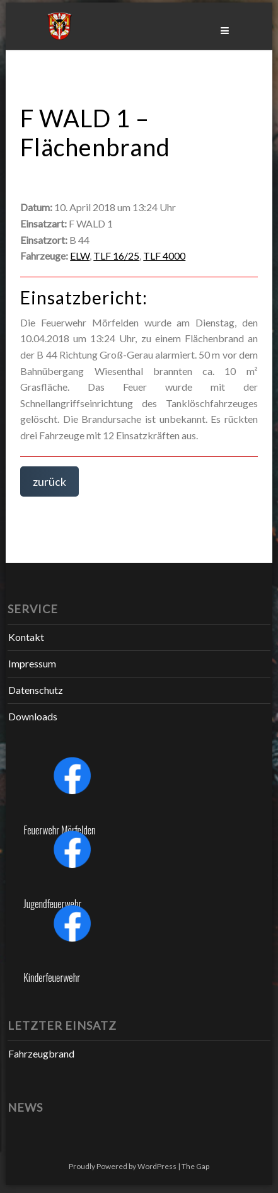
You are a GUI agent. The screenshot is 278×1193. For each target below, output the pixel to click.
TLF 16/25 (116, 256)
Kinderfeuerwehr (51, 977)
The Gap (195, 1166)
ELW (80, 256)
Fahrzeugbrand (41, 1053)
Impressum (32, 663)
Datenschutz (35, 690)
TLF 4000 (164, 256)
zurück (49, 481)
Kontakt (26, 637)
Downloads (32, 716)
